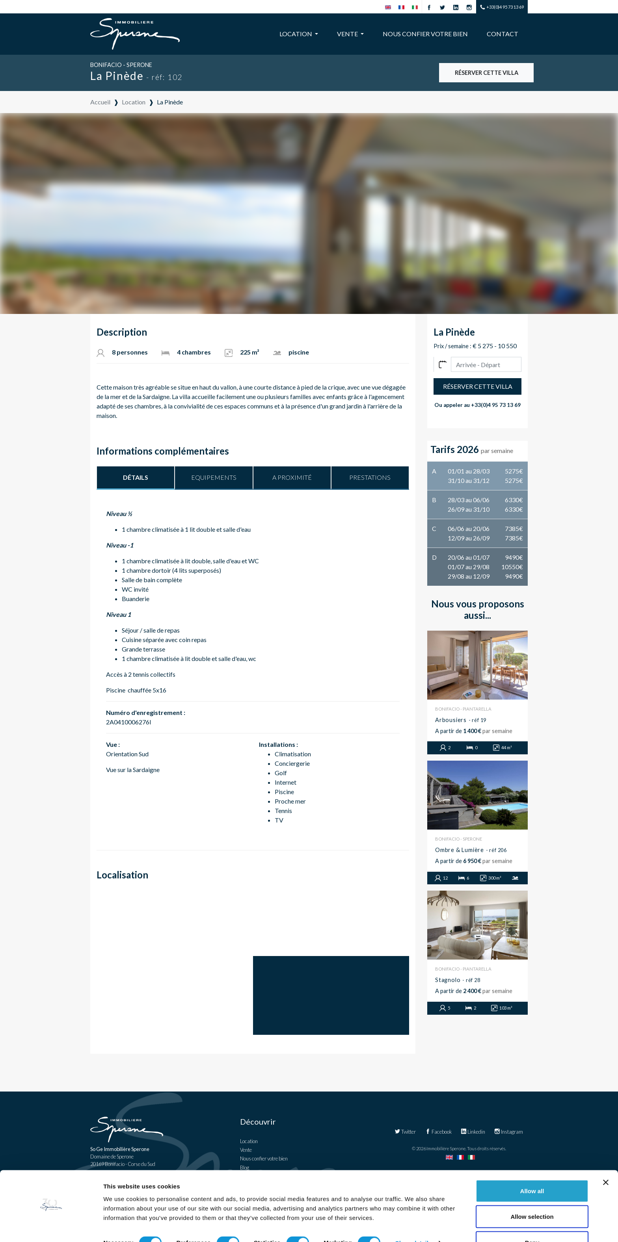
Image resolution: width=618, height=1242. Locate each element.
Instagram (508, 1132)
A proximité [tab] (292, 477)
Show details (413, 1221)
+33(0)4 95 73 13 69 (502, 7)
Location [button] (296, 33)
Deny (532, 1221)
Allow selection (531, 1195)
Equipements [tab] (213, 477)
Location (249, 1141)
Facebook (438, 1132)
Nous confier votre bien (425, 33)
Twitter (405, 1132)
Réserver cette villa (486, 72)
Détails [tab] (135, 477)
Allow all (532, 1169)
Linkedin (473, 1132)
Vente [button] (348, 33)
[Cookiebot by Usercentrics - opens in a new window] (51, 1227)
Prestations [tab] (370, 477)
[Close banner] (606, 1161)
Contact (502, 33)
